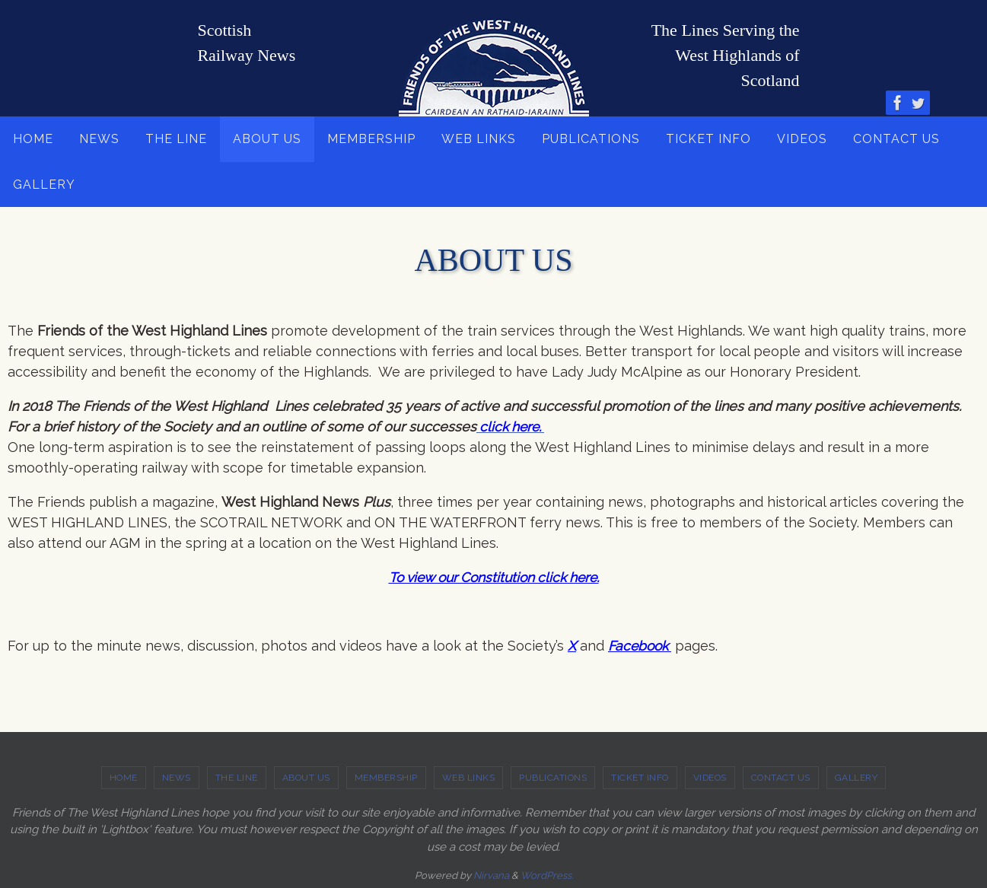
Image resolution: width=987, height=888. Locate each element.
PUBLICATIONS (553, 777)
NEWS (176, 777)
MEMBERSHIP (386, 777)
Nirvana (491, 874)
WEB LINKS (468, 777)
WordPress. (547, 874)
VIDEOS (710, 777)
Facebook (642, 646)
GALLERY (856, 777)
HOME (124, 777)
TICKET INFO (640, 777)
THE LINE (236, 777)
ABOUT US (306, 777)
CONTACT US (780, 777)
